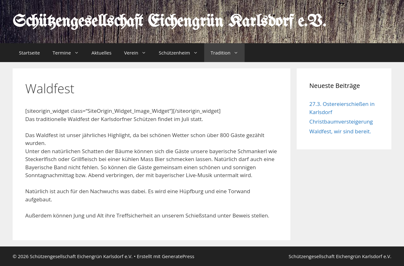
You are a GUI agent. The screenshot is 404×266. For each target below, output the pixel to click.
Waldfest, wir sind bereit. (340, 131)
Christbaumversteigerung (341, 121)
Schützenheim (181, 52)
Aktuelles (101, 52)
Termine (69, 52)
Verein (138, 52)
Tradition (228, 52)
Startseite (29, 52)
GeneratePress (178, 256)
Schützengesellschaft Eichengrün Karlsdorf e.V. (169, 22)
